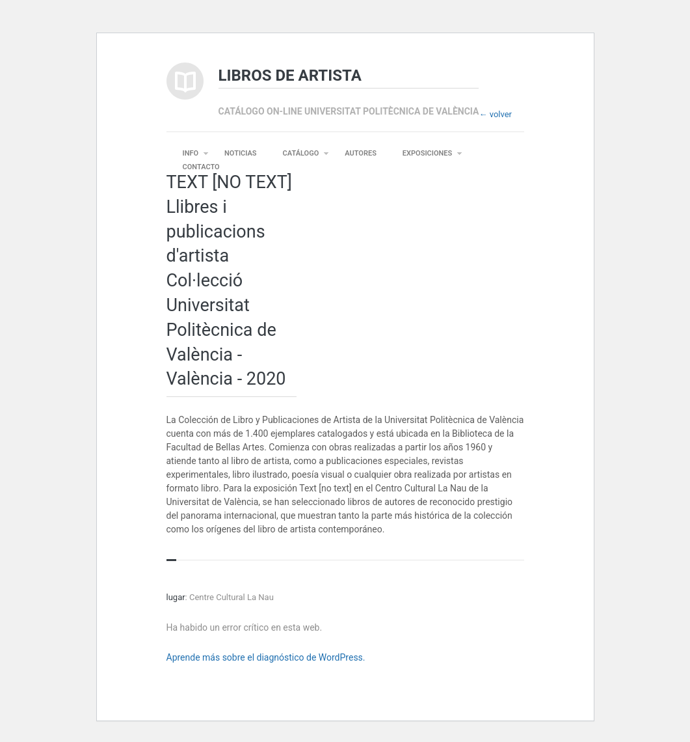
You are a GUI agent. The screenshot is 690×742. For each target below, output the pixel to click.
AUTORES (361, 153)
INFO (191, 153)
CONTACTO (201, 167)
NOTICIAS (240, 153)
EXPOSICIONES (427, 153)
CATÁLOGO (301, 153)
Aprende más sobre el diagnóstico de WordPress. (265, 657)
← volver (495, 114)
